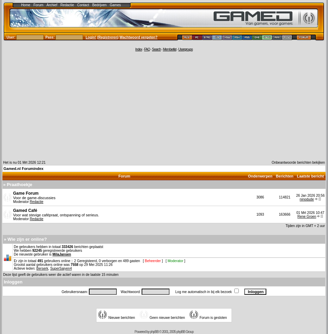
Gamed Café (25, 210)
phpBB (154, 332)
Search (156, 49)
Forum (38, 5)
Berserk (42, 268)
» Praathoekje (17, 184)
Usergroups (185, 49)
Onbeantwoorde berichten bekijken (298, 162)
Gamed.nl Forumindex (23, 168)
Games (115, 5)
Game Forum (26, 193)
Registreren (107, 37)
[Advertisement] (164, 105)
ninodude (307, 199)
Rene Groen (306, 216)
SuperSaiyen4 (61, 268)
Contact (83, 5)
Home (25, 5)
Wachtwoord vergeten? (138, 37)
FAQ (147, 49)
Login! (91, 37)
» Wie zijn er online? (25, 239)
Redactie (67, 5)
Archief (52, 5)
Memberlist (169, 49)
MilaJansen (61, 254)
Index (138, 49)
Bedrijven (99, 5)
